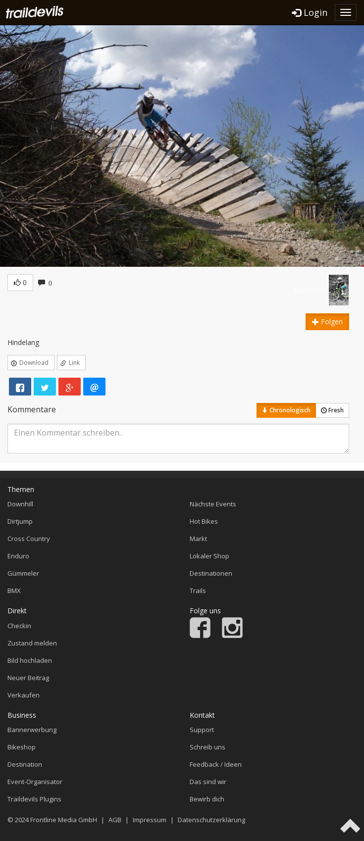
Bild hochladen (29, 660)
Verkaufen (23, 695)
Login (309, 12)
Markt (198, 538)
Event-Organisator (34, 781)
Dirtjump (20, 521)
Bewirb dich (207, 798)
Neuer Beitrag (28, 677)
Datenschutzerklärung (211, 819)
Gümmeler (23, 573)
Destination (24, 764)
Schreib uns (207, 746)
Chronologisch (286, 410)
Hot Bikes (204, 521)
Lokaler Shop (209, 555)
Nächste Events (213, 503)
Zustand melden (32, 643)
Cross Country (28, 538)
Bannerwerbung (31, 729)
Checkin (19, 625)
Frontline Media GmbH (63, 819)
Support (202, 729)
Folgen (327, 321)
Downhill (20, 503)
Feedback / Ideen (216, 764)
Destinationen (211, 573)
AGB (114, 819)
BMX (14, 590)
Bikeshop (21, 746)
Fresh (332, 410)
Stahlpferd (309, 290)
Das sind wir (208, 781)
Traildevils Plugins (34, 798)
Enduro (18, 555)
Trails (198, 590)
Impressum (149, 819)
